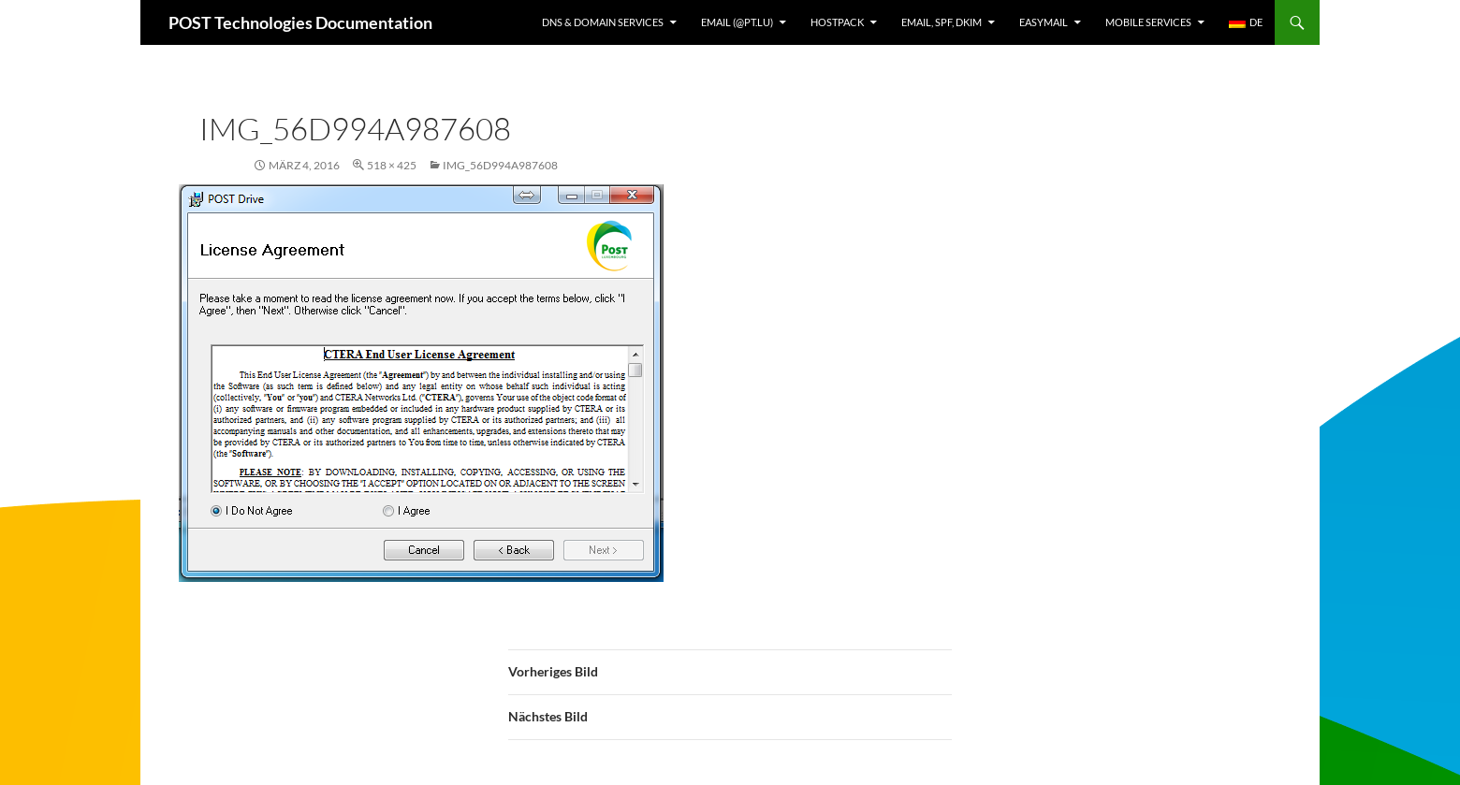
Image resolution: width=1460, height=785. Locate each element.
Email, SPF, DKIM (941, 22)
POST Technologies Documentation (300, 22)
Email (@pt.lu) (737, 22)
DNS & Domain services (603, 22)
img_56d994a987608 (500, 165)
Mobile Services (1148, 22)
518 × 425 (391, 165)
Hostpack (837, 22)
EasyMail (1043, 22)
